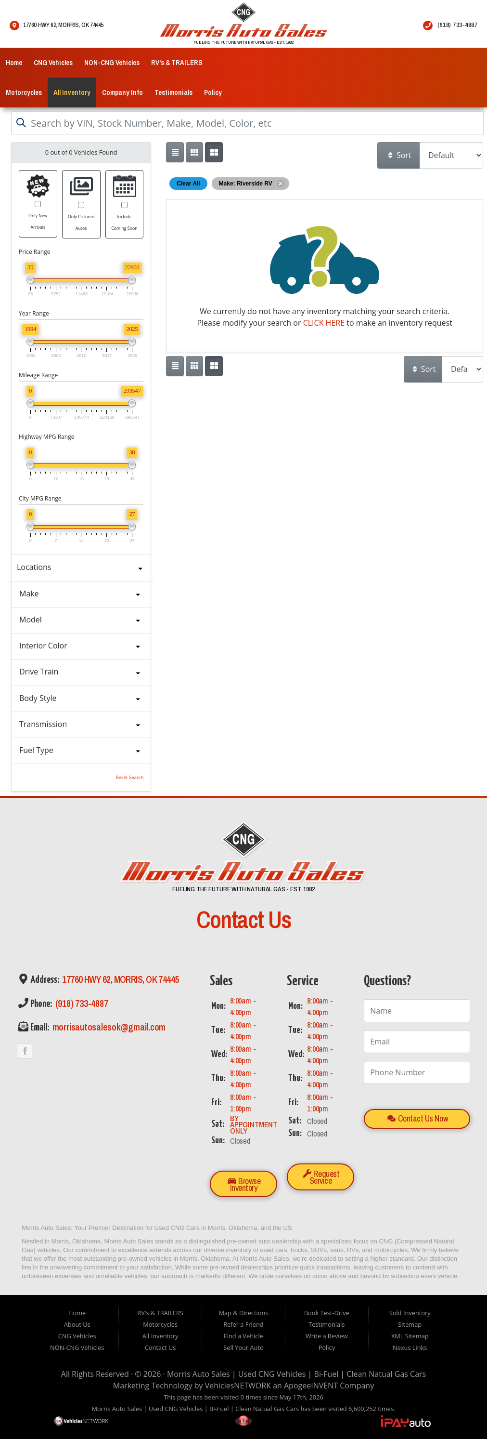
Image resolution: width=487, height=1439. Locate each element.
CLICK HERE (324, 322)
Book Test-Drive (326, 1312)
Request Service (321, 1177)
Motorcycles (24, 92)
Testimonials (173, 92)
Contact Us (160, 1347)
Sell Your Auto (243, 1347)
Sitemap (410, 1324)
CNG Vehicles (53, 62)
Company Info (122, 92)
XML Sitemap (410, 1336)
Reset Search (130, 777)
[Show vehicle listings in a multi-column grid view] (213, 152)
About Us (77, 1324)
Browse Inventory (244, 1184)
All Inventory (71, 92)
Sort (398, 155)
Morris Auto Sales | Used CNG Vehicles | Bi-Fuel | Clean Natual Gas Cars (296, 1374)
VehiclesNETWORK (238, 1385)
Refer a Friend (243, 1324)
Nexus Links (410, 1347)
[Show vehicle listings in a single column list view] (174, 152)
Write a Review (327, 1336)
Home (14, 62)
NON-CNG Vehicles (112, 62)
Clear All (188, 183)
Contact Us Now (417, 1118)
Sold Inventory (410, 1312)
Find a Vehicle (243, 1336)
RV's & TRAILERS (177, 62)
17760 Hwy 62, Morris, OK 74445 (120, 980)
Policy (213, 92)
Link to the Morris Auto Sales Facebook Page (24, 1050)
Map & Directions (244, 1312)
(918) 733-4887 (80, 1003)
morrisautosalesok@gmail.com (108, 1027)
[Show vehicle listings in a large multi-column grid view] (194, 152)
